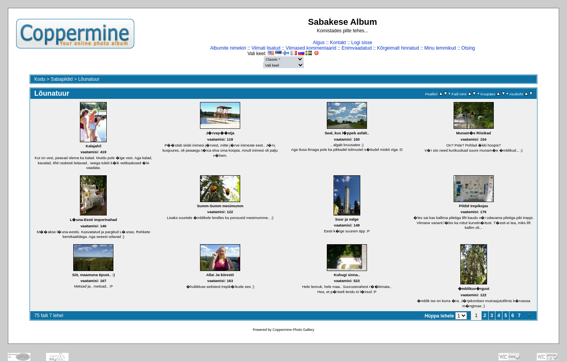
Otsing (468, 48)
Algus (319, 42)
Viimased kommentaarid (311, 48)
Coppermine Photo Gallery (293, 330)
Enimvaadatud (356, 48)
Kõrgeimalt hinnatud (398, 48)
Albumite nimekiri (228, 48)
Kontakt (338, 42)
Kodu (39, 79)
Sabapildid (62, 79)
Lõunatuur (88, 79)
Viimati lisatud (265, 48)
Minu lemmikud (440, 48)
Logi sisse (361, 42)
